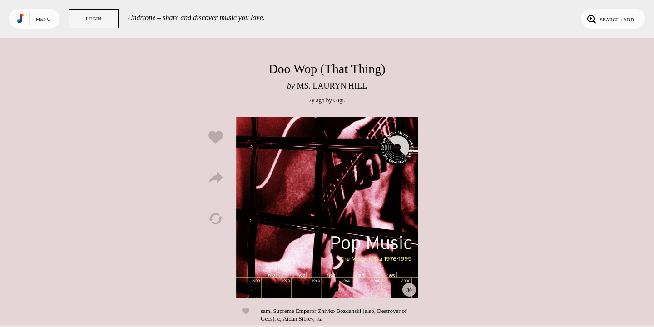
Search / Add (609, 18)
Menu (43, 19)
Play (327, 207)
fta (319, 318)
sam (265, 310)
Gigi (338, 100)
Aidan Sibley (297, 318)
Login (93, 18)
